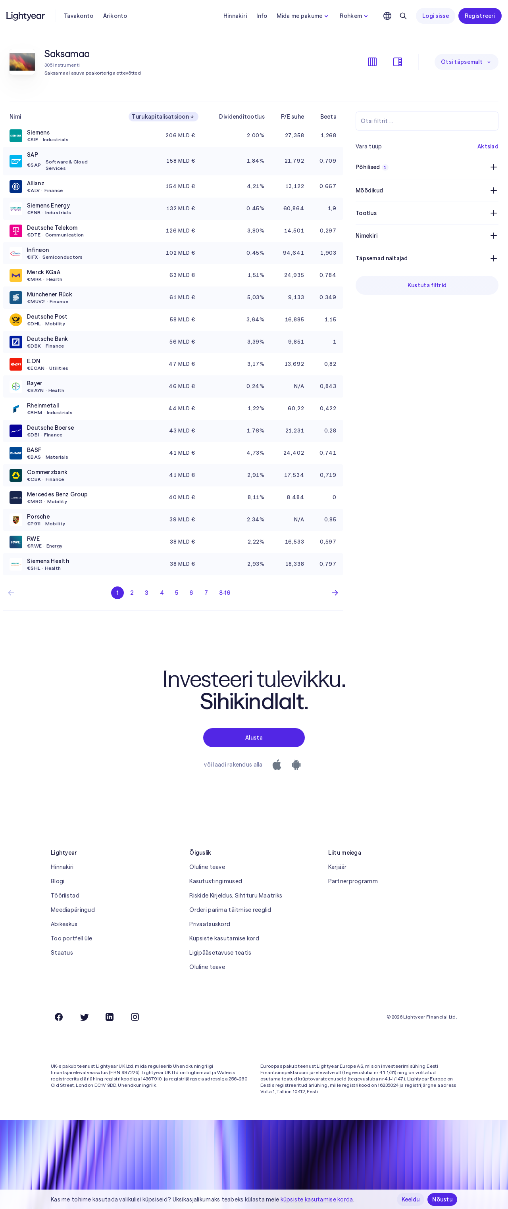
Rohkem (355, 16)
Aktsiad (487, 146)
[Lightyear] (26, 16)
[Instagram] (135, 1017)
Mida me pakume (303, 16)
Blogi (57, 881)
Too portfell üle (71, 938)
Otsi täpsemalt (466, 61)
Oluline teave (207, 867)
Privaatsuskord (209, 924)
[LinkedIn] (109, 1017)
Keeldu (411, 1199)
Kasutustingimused (215, 881)
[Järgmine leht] (335, 593)
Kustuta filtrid (427, 285)
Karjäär (337, 867)
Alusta (254, 737)
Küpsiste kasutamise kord (224, 938)
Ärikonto (115, 15)
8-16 (224, 592)
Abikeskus (64, 924)
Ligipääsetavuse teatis (220, 952)
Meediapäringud (73, 909)
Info (261, 15)
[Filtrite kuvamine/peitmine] (398, 62)
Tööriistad (65, 895)
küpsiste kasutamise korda (317, 1199)
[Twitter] (84, 1017)
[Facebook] (59, 1017)
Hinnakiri (235, 15)
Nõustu (442, 1199)
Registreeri (480, 15)
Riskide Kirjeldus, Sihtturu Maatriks (235, 895)
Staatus (62, 952)
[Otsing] (403, 16)
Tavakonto (79, 15)
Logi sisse (435, 15)
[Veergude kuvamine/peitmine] (372, 62)
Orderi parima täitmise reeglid (230, 909)
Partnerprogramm (353, 881)
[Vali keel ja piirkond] (387, 16)
